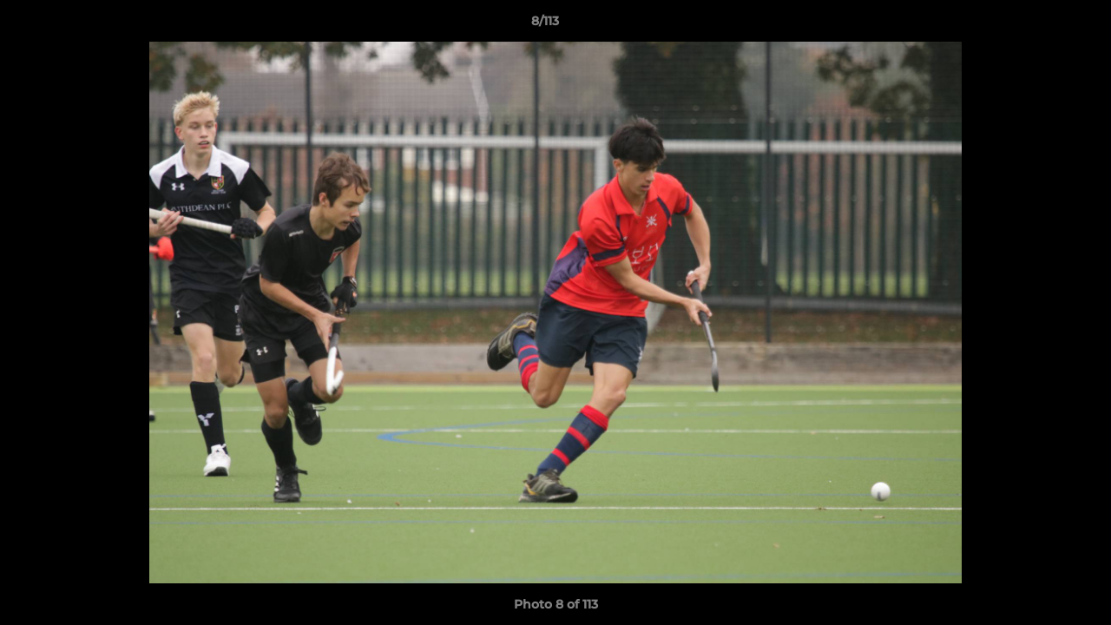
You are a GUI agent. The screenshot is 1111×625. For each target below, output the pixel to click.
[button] (1038, 25)
